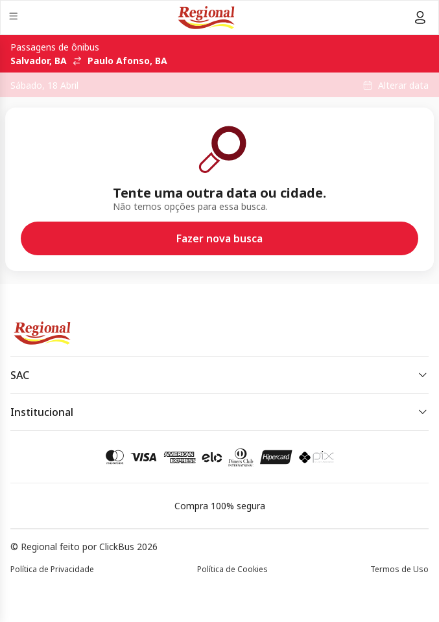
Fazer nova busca (219, 238)
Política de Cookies (232, 569)
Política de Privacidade (52, 569)
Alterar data (403, 85)
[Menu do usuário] (420, 17)
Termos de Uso (399, 569)
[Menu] (14, 18)
